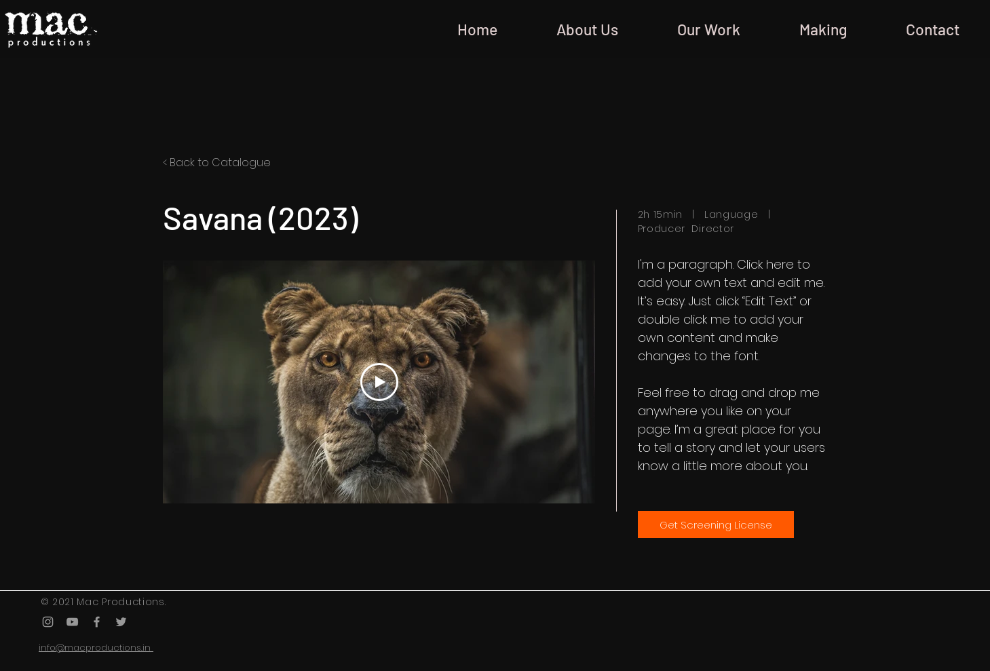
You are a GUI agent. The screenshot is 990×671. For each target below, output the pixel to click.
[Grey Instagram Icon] (48, 622)
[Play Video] (379, 382)
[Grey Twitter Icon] (121, 622)
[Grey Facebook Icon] (97, 622)
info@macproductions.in (96, 647)
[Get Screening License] (716, 524)
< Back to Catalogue (217, 162)
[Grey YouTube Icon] (72, 622)
